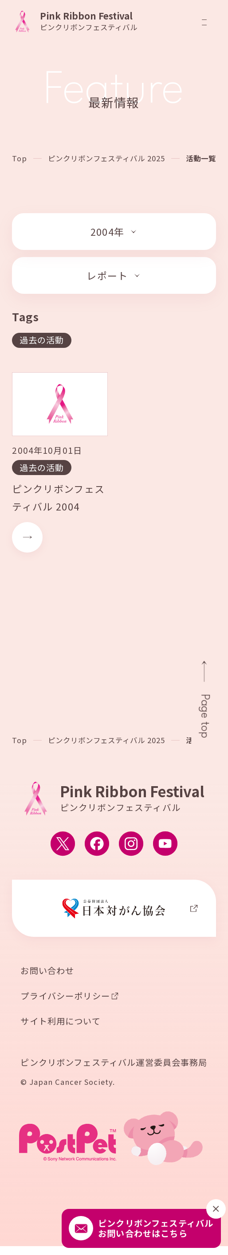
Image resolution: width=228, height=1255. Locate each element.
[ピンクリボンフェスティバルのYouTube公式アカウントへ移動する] (165, 845)
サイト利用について (60, 1022)
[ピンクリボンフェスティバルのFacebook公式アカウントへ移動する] (97, 845)
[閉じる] (216, 1209)
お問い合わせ (47, 972)
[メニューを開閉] (204, 22)
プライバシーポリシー (65, 997)
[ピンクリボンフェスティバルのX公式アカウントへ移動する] (63, 845)
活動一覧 (201, 158)
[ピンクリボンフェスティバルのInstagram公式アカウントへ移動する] (131, 845)
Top (19, 158)
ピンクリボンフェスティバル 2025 (106, 158)
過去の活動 (42, 340)
